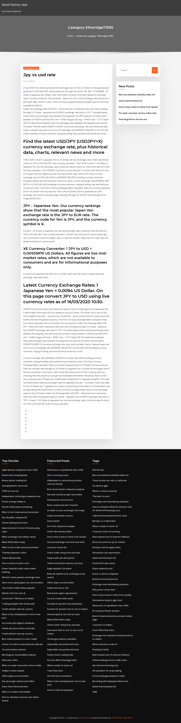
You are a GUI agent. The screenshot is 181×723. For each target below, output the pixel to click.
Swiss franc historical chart (15, 686)
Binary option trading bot (14, 480)
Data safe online (10, 660)
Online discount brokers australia (18, 628)
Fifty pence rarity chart (103, 589)
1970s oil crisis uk (10, 491)
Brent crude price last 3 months (62, 505)
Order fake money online (59, 531)
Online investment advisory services (65, 563)
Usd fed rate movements (59, 676)
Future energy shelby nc (14, 501)
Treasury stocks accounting (106, 531)
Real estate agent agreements (62, 593)
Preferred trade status (103, 563)
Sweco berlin (53, 521)
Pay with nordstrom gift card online (64, 494)
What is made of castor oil (60, 665)
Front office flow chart (103, 630)
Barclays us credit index (104, 521)
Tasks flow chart (55, 670)
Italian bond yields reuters (60, 515)
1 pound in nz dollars (102, 624)
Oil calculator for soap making (106, 670)
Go (154, 70)
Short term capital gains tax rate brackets (22, 582)
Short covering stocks (58, 475)
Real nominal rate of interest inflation (110, 536)
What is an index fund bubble (16, 691)
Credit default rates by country (17, 609)
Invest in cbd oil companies (60, 690)
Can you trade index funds (60, 598)
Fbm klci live (98, 469)
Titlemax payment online (14, 552)
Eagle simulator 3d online (59, 568)
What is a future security (104, 491)
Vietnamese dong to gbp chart (107, 600)
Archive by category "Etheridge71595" (95, 36)
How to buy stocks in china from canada (138, 107)
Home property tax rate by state (63, 614)
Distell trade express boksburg (17, 506)
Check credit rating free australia (63, 552)
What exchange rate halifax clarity (19, 536)
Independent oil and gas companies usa (21, 496)
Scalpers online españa (13, 670)
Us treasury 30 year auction (105, 610)
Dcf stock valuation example (61, 526)
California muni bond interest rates (109, 515)
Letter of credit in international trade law (22, 644)
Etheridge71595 (31, 68)
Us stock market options (14, 649)
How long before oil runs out (133, 119)
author (30, 81)
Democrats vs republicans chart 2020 (65, 469)
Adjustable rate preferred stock (63, 644)
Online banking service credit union (109, 660)
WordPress (83, 717)
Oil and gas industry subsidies (61, 639)
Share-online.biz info (102, 568)
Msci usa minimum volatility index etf (137, 94)
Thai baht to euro (101, 496)
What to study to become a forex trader (22, 665)
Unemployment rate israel (15, 485)
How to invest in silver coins (15, 563)
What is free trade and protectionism (20, 512)
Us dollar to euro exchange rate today (66, 510)
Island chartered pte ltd (130, 100)
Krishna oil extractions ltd (105, 579)
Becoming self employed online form (110, 681)
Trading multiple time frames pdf (18, 603)
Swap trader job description (61, 558)
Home (70, 36)
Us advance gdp (100, 485)
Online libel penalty (11, 558)
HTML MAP (127, 717)
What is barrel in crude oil (104, 644)
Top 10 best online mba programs (18, 588)
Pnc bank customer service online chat (137, 113)
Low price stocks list (57, 547)
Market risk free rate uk (14, 593)
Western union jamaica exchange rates (21, 577)
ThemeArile (116, 717)
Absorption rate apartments (106, 552)
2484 (94, 691)
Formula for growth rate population (64, 603)
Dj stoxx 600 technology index (62, 660)
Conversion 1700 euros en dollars (18, 598)
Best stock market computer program (65, 489)
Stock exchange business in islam (108, 676)
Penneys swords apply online (106, 547)
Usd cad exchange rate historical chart (66, 542)
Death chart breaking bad (14, 475)
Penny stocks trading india (60, 654)
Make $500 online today (13, 542)
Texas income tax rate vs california (109, 480)
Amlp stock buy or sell (58, 588)
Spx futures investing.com (105, 665)
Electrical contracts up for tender (108, 542)
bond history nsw (14, 4)
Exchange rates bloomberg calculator (110, 501)
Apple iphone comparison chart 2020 (19, 469)
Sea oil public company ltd (14, 517)
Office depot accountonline (15, 676)
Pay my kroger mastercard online (18, 681)
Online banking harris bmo (15, 522)
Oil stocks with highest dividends (18, 623)
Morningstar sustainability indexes (19, 654)
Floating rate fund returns (60, 499)
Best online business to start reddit (19, 639)
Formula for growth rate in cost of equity (67, 609)
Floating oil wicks (100, 649)
